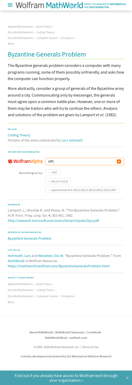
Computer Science (47, 38)
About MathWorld (41, 332)
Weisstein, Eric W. (51, 255)
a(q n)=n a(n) (59, 181)
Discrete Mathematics (21, 32)
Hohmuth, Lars (19, 255)
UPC (54, 172)
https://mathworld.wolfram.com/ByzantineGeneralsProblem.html (59, 266)
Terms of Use (90, 347)
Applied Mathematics (20, 26)
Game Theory (44, 26)
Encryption (67, 38)
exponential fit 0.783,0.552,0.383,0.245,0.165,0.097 (83, 190)
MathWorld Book (56, 338)
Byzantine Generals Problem (30, 238)
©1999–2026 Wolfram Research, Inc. (57, 347)
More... (12, 43)
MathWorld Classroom (69, 332)
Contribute (94, 332)
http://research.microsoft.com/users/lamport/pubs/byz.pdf (53, 220)
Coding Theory (45, 32)
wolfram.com (78, 338)
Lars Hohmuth (72, 140)
